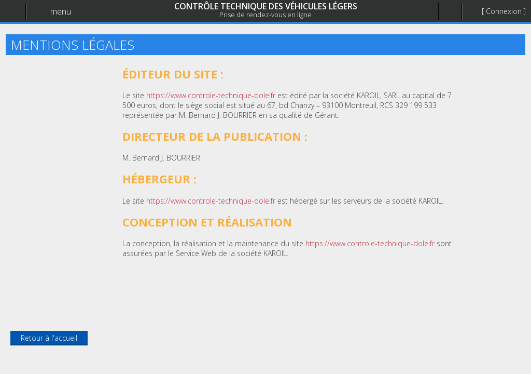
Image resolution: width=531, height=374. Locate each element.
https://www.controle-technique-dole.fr (210, 95)
